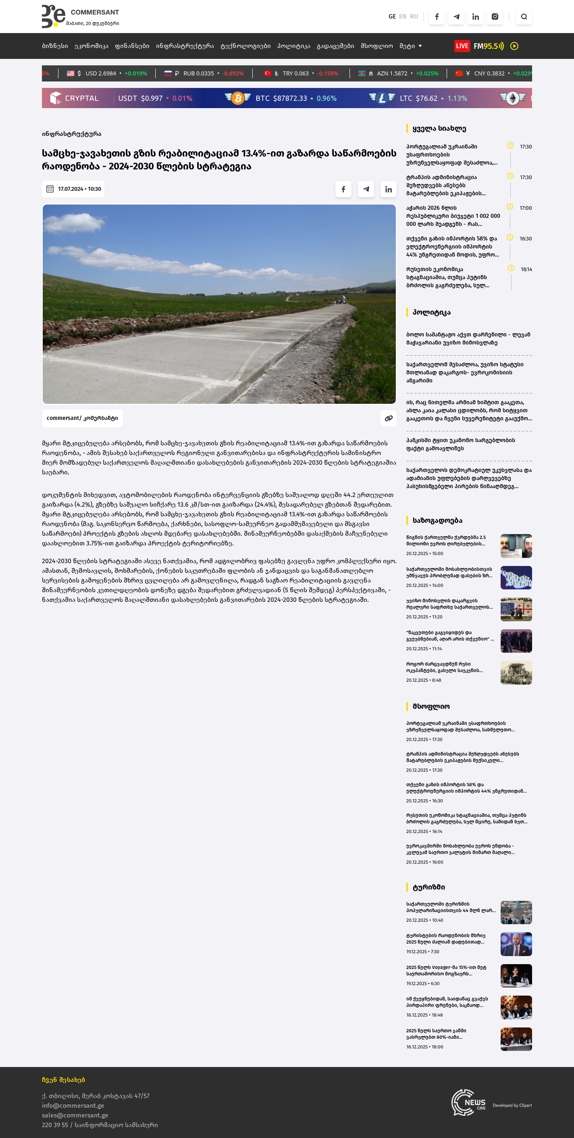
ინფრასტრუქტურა (185, 46)
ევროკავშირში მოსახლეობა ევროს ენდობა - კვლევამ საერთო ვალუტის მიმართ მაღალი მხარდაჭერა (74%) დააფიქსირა (460, 849)
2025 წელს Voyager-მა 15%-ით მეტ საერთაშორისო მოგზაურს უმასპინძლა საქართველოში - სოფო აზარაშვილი (449, 971)
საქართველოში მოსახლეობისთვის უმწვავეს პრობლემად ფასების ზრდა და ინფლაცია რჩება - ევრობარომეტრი (450, 572)
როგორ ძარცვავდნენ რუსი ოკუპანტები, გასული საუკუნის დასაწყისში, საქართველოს (442, 667)
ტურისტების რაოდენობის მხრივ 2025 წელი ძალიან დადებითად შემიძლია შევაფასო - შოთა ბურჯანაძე (446, 939)
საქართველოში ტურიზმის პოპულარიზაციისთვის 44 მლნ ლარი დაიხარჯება (450, 907)
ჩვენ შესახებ (63, 1080)
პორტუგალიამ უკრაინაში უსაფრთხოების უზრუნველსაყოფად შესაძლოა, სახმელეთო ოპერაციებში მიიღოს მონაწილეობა (458, 726)
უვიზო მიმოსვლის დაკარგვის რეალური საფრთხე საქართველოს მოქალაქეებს (447, 604)
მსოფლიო (377, 46)
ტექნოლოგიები (245, 46)
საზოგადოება (438, 520)
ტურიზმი (429, 887)
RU (414, 16)
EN (403, 16)
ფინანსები (132, 46)
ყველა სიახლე (439, 128)
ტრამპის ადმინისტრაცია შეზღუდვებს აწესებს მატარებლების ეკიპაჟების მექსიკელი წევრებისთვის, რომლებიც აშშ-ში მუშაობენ (462, 757)
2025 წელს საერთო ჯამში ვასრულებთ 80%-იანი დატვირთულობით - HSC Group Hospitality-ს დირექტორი (442, 1034)
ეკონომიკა (91, 46)
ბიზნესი (55, 46)
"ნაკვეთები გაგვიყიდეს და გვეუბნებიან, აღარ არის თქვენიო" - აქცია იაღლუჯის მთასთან (449, 636)
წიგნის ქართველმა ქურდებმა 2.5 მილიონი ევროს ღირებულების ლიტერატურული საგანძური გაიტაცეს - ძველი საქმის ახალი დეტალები (446, 541)
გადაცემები (335, 46)
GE (392, 16)
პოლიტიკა (293, 46)
